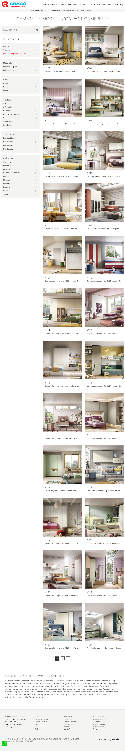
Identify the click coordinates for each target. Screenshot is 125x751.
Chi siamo (68, 719)
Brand (66, 727)
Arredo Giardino (99, 727)
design (6, 87)
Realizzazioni (69, 724)
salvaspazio (8, 122)
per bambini (8, 142)
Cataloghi (97, 729)
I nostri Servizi (70, 722)
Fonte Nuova (8, 166)
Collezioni (113, 4)
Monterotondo (9, 184)
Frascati (6, 169)
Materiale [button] (7, 63)
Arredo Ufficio (99, 724)
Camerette (57, 10)
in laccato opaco (10, 67)
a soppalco (8, 107)
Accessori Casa (99, 722)
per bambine (8, 138)
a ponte (6, 103)
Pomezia (6, 187)
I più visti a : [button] (9, 158)
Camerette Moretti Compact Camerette (79, 10)
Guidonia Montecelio (11, 173)
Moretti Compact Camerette (14, 54)
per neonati (8, 145)
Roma (5, 191)
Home (33, 10)
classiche (7, 83)
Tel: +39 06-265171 (13, 724)
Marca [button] (6, 46)
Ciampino (7, 162)
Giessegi (6, 50)
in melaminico (8, 70)
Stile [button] (5, 79)
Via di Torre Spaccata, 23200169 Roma (16, 720)
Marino (6, 176)
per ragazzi (8, 149)
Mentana (6, 180)
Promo (92, 4)
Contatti (101, 4)
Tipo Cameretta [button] (10, 134)
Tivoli (5, 194)
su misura (7, 125)
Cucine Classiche (69, 4)
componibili (8, 111)
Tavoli (37, 727)
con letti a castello (11, 114)
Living (83, 4)
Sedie (37, 729)
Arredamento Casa (44, 10)
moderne (6, 90)
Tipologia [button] (7, 100)
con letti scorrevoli (11, 118)
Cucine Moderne (51, 4)
